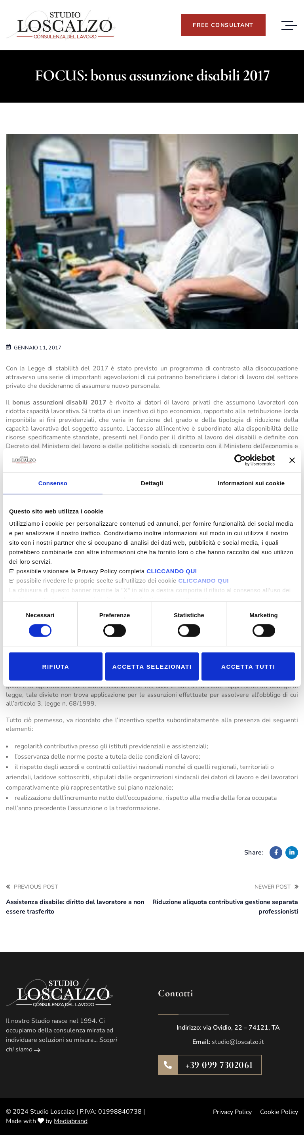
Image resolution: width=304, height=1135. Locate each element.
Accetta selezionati (152, 666)
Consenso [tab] (52, 482)
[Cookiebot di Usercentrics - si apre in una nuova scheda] (240, 460)
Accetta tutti (248, 666)
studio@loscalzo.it (238, 1042)
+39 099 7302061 (219, 1065)
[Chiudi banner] (292, 460)
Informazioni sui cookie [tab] (251, 482)
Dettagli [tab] (152, 482)
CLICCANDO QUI (171, 571)
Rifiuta (56, 666)
